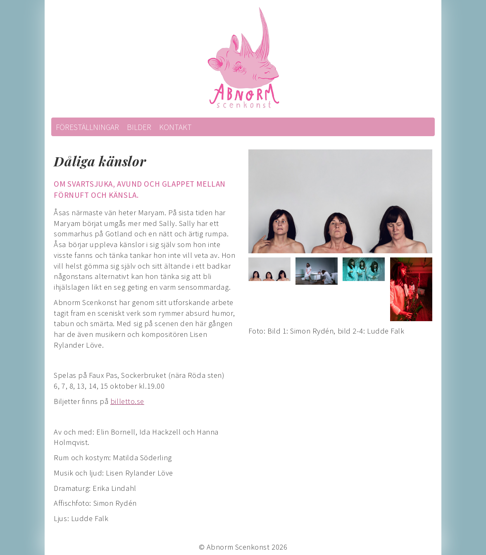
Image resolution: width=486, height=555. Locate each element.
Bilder (139, 127)
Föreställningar (87, 127)
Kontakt (175, 127)
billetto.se (127, 401)
